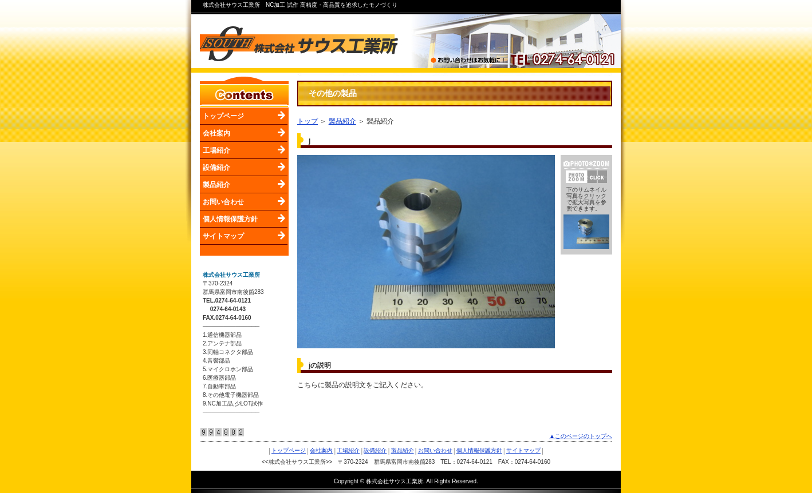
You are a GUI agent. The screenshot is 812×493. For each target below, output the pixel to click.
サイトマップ (223, 236)
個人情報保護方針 (230, 219)
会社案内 (216, 133)
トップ (307, 121)
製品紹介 (216, 185)
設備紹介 (216, 168)
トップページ (223, 116)
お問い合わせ (223, 202)
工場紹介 (216, 150)
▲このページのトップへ (580, 436)
